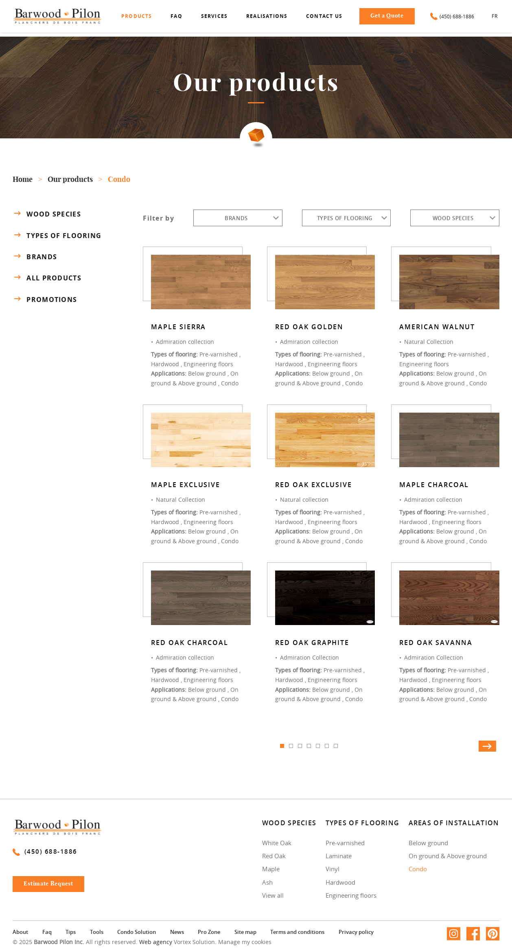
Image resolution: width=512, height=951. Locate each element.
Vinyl (332, 869)
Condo (418, 869)
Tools (96, 932)
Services (214, 16)
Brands (35, 256)
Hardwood (340, 882)
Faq (176, 16)
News (177, 932)
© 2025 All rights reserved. (75, 942)
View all (273, 895)
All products (47, 277)
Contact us (324, 16)
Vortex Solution (194, 942)
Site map (245, 932)
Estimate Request (48, 884)
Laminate (339, 856)
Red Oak (274, 856)
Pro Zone (209, 932)
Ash (267, 882)
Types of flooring (57, 235)
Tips (71, 932)
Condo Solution (136, 932)
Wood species (47, 213)
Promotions (45, 299)
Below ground (428, 843)
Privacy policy (356, 932)
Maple (271, 869)
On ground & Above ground (448, 856)
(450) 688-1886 (452, 16)
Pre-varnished (345, 843)
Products (136, 16)
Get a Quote (387, 16)
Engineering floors (351, 895)
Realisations (266, 16)
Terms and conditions (297, 932)
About (20, 932)
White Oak (276, 843)
